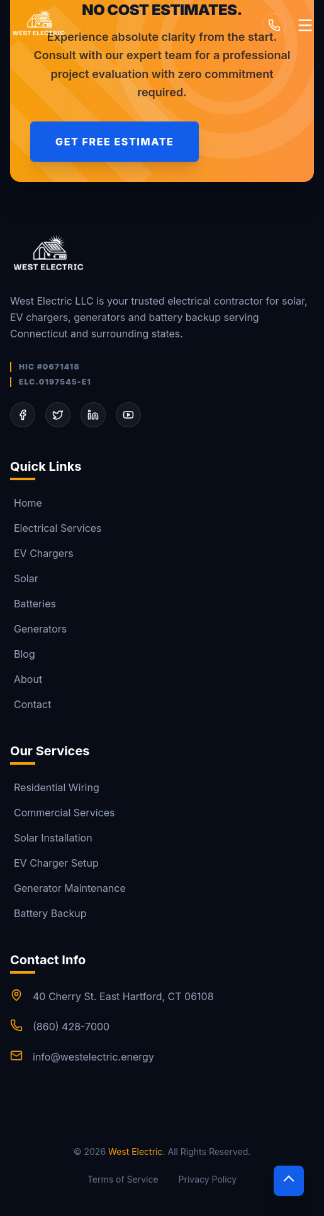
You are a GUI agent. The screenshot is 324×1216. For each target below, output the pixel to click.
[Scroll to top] (289, 1181)
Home (26, 503)
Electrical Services (56, 528)
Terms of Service (123, 1179)
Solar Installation (51, 837)
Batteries (33, 603)
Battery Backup (48, 913)
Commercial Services (62, 812)
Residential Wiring (54, 787)
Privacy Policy (208, 1179)
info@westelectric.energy (93, 1056)
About (26, 679)
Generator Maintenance (68, 888)
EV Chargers (42, 553)
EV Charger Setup (54, 863)
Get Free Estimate (114, 141)
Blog (22, 654)
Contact (30, 704)
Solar (24, 578)
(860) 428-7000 (71, 1026)
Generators (38, 628)
